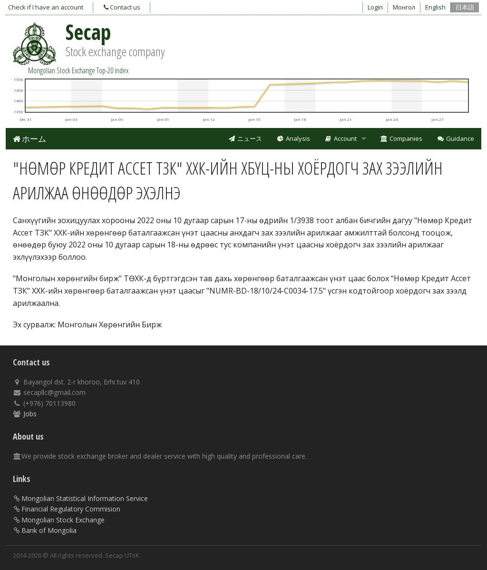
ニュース (245, 138)
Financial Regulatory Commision (70, 508)
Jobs (30, 413)
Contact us (122, 7)
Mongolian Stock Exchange (63, 519)
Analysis (293, 138)
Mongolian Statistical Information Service (84, 498)
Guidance (455, 138)
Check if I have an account (45, 7)
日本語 (465, 7)
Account (340, 138)
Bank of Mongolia (49, 530)
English (435, 7)
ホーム (29, 138)
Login (375, 7)
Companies (401, 138)
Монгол (404, 7)
